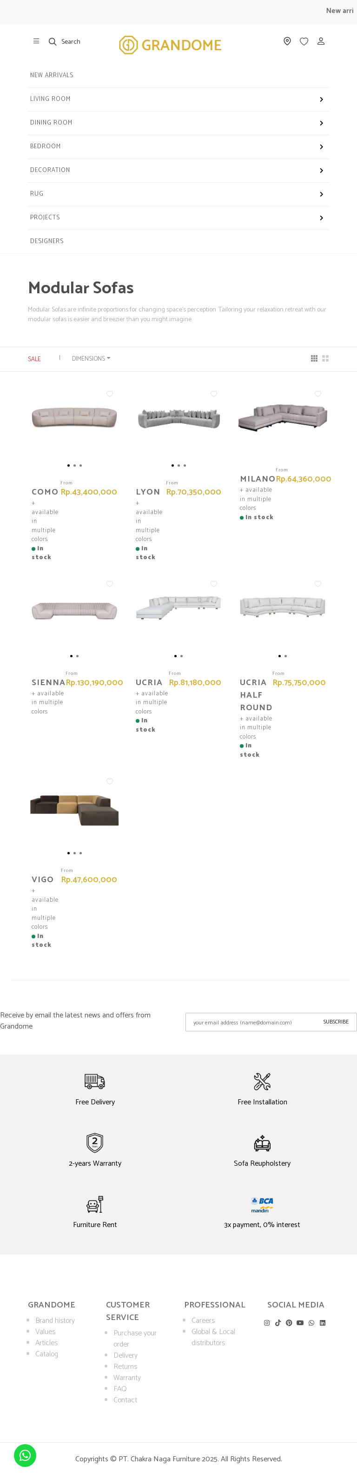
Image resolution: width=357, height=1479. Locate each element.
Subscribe (336, 1021)
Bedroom (45, 147)
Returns (125, 1366)
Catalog (46, 1354)
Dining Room (51, 123)
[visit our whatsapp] (311, 1322)
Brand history (55, 1320)
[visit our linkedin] (322, 1322)
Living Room (50, 99)
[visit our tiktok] (277, 1322)
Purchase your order (135, 1339)
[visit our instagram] (266, 1322)
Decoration (50, 170)
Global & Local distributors (213, 1337)
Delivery (125, 1355)
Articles (46, 1343)
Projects (45, 218)
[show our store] (36, 41)
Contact (125, 1400)
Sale (38, 359)
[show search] (53, 41)
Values (45, 1332)
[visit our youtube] (300, 1322)
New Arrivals (51, 75)
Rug (37, 194)
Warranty (127, 1378)
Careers (203, 1320)
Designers (47, 241)
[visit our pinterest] (288, 1322)
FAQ (120, 1389)
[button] (68, 465)
